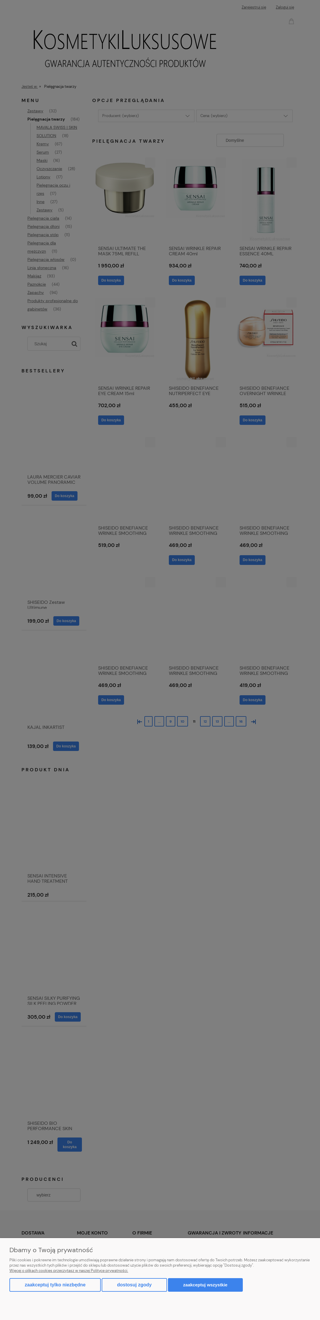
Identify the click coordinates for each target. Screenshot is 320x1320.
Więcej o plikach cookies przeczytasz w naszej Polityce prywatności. (68, 1270)
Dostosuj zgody (134, 1284)
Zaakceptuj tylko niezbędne (55, 1284)
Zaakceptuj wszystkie (205, 1284)
